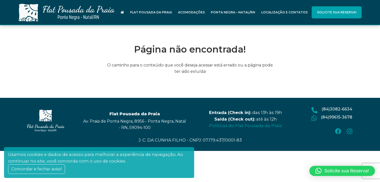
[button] (342, 171)
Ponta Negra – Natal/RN (233, 12)
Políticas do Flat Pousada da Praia (245, 125)
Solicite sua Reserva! (336, 12)
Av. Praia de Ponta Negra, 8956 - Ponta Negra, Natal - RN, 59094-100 (134, 124)
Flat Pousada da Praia (151, 12)
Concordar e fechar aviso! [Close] (36, 169)
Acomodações (191, 12)
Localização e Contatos (284, 12)
